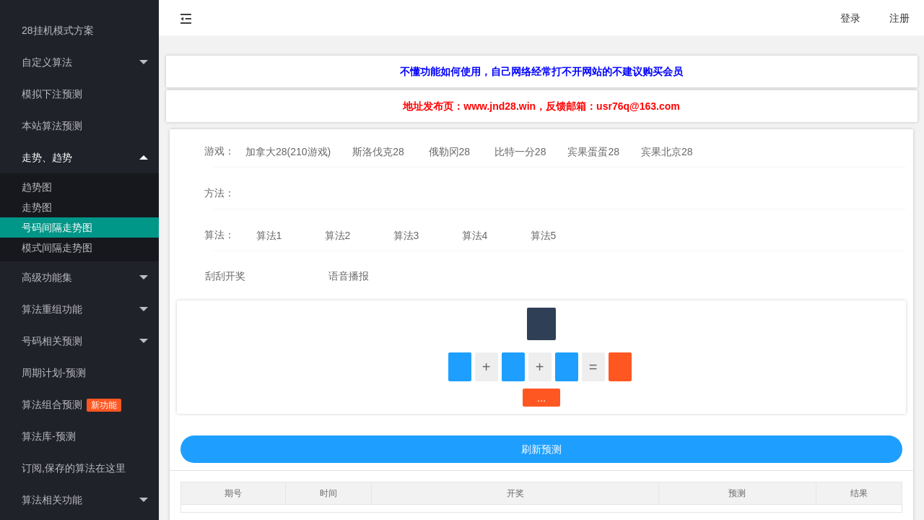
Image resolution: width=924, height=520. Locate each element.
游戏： (219, 151)
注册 (899, 18)
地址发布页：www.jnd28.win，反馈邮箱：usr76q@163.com (541, 106)
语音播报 (348, 276)
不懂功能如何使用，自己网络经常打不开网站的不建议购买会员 (541, 71)
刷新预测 (541, 449)
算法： (219, 234)
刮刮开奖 (225, 276)
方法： (219, 193)
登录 (850, 18)
